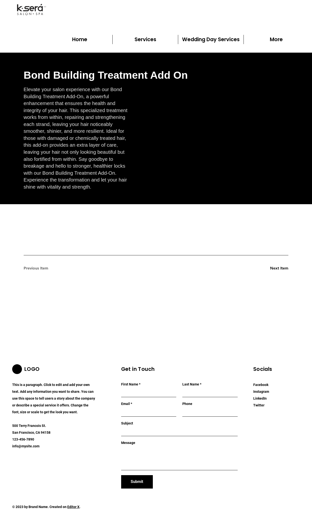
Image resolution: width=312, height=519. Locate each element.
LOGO (32, 369)
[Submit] (137, 482)
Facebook (260, 385)
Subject (127, 423)
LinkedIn (260, 398)
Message (128, 442)
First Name (129, 384)
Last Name (190, 384)
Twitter (258, 405)
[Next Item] (271, 268)
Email (125, 403)
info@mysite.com (25, 446)
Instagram (261, 392)
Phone (187, 403)
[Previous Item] (41, 268)
